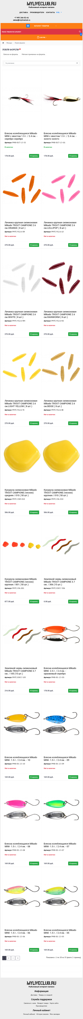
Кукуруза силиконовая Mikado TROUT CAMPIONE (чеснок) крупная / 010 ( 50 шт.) (60, 493)
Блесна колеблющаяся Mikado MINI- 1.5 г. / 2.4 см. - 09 (60, 758)
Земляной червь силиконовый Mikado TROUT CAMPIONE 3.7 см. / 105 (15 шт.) (21, 671)
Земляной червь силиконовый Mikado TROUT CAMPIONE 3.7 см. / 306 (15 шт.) (60, 582)
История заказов (42, 1014)
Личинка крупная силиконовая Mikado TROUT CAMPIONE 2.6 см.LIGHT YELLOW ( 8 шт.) (21, 403)
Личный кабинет (29, 1014)
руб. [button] (58, 12)
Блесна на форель (11, 54)
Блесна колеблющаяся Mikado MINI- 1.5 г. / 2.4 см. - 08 (21, 845)
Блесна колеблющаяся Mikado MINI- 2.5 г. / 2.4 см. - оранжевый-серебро (60, 671)
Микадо (9, 43)
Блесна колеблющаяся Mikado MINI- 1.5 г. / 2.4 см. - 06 (21, 931)
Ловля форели (20, 43)
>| (17, 958)
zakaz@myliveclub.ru (21, 20)
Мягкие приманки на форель (33, 54)
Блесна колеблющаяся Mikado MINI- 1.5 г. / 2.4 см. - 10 (21, 758)
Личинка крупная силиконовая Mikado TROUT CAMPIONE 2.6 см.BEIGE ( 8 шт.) (60, 403)
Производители (37, 12)
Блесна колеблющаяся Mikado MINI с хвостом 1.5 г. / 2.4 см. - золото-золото (60, 136)
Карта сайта (54, 1003)
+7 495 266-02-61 (21, 17)
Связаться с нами (30, 1003)
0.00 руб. (59, 36)
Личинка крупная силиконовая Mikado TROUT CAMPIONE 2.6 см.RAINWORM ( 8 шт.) (60, 314)
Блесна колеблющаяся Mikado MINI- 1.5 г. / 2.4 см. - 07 (60, 845)
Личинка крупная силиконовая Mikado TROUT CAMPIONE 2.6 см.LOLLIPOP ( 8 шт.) (60, 225)
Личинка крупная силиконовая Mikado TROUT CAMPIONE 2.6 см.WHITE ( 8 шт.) (21, 314)
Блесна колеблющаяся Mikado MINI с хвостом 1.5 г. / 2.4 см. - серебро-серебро (21, 136)
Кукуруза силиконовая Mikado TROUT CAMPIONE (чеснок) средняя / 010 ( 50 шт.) (21, 493)
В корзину (34, 156)
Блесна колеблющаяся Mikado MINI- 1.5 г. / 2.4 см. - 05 (60, 931)
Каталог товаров (41, 25)
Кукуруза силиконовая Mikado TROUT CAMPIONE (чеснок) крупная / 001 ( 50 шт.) (21, 582)
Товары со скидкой (45, 995)
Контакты (50, 12)
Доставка (23, 12)
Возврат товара (42, 1003)
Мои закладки (55, 1014)
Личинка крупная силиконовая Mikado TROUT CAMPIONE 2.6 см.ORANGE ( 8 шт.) (21, 225)
